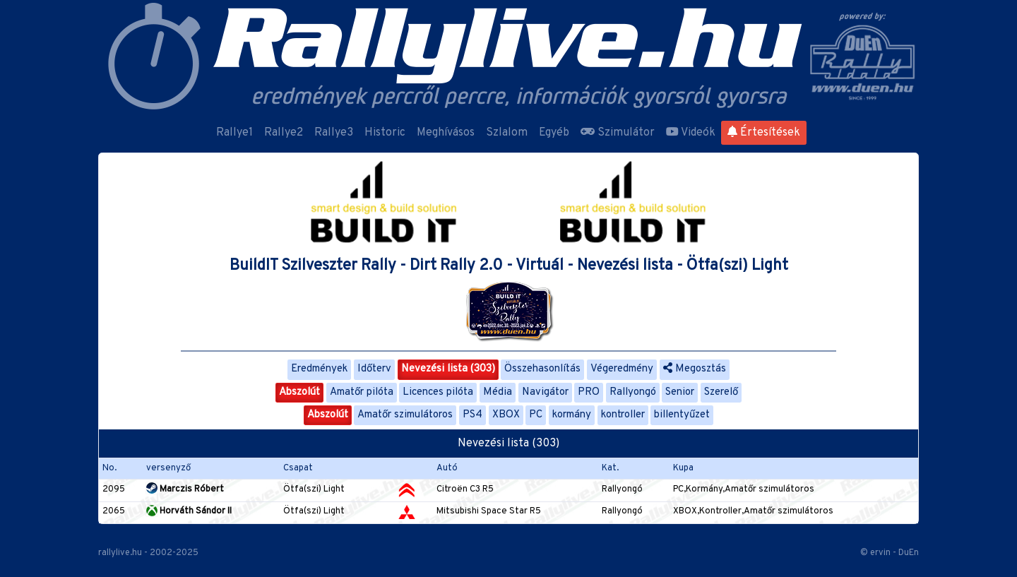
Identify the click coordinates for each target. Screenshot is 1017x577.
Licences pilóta (438, 392)
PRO (589, 392)
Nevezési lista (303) (448, 369)
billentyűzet (682, 415)
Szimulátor (618, 133)
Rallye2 (283, 133)
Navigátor (545, 392)
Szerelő (721, 392)
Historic (384, 133)
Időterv (374, 369)
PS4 (472, 415)
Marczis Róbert (185, 489)
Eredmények (319, 369)
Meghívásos (446, 133)
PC (535, 415)
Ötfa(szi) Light (314, 489)
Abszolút (299, 392)
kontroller (623, 415)
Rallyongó (632, 392)
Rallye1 (234, 133)
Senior (679, 392)
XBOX (506, 415)
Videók (690, 133)
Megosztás (694, 369)
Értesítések (763, 133)
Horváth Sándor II (189, 511)
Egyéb (554, 133)
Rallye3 (333, 133)
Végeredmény (621, 369)
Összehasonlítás (542, 369)
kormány (571, 415)
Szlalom (507, 133)
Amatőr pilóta (361, 392)
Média (497, 392)
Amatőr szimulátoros (405, 415)
